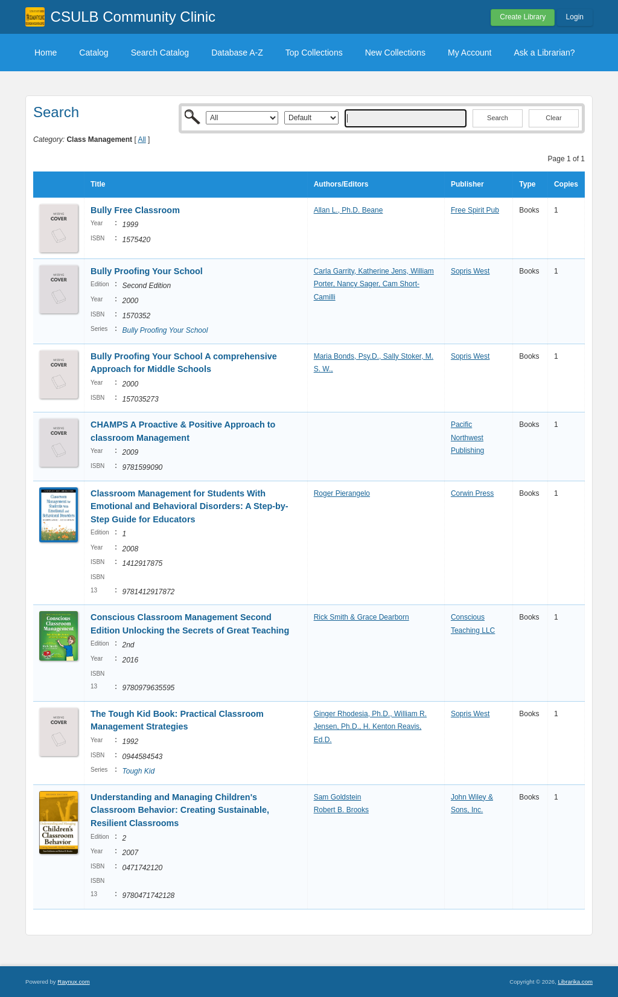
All (141, 139)
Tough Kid (138, 771)
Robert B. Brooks (341, 810)
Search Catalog (160, 52)
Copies (566, 184)
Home (45, 52)
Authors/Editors (341, 184)
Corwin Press (472, 493)
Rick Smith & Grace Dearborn (361, 617)
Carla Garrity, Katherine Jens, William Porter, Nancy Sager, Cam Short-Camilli (374, 284)
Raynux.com (73, 981)
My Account (469, 52)
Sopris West (470, 271)
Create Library (523, 17)
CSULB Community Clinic (133, 16)
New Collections (395, 52)
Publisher (467, 184)
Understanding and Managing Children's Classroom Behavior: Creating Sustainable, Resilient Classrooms (180, 810)
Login (575, 17)
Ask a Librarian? (544, 52)
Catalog (93, 52)
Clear (553, 117)
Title (98, 184)
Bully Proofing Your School (147, 271)
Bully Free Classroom (136, 210)
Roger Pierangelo (342, 493)
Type (527, 184)
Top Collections (314, 52)
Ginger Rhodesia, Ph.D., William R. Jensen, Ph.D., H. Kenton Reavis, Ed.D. (370, 727)
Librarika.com (575, 981)
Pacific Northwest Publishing (467, 437)
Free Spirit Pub (475, 210)
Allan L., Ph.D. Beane (348, 210)
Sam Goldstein (338, 797)
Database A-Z (237, 52)
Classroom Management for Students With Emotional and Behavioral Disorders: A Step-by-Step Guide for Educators (189, 506)
